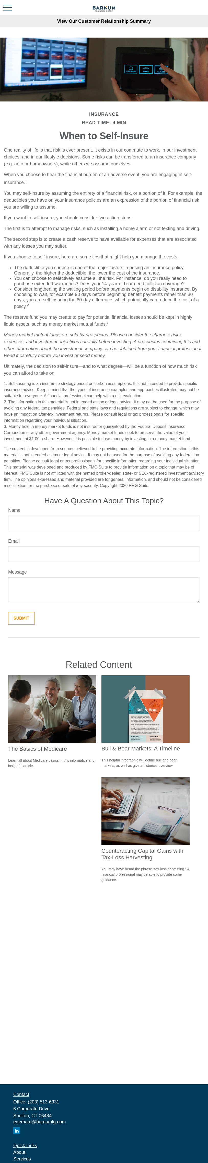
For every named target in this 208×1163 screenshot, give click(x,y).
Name (14, 510)
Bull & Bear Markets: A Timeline (140, 748)
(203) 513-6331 (43, 1101)
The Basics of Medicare (37, 749)
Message (17, 572)
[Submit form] (21, 618)
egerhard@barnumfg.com (39, 1121)
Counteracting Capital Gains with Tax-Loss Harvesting (142, 854)
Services (22, 1158)
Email (14, 541)
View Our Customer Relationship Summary (104, 21)
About (19, 1152)
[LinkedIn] (16, 1130)
